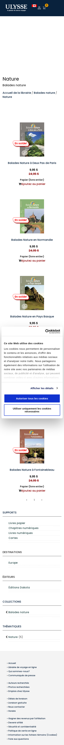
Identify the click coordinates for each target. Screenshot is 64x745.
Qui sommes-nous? (19, 671)
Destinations (12, 552)
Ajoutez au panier (33, 184)
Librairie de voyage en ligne (22, 667)
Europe (13, 563)
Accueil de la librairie (17, 93)
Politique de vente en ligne (22, 730)
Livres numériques (21, 533)
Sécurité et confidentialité (22, 726)
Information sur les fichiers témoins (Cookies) (32, 734)
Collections (12, 602)
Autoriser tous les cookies (32, 398)
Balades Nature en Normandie (32, 240)
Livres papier (17, 523)
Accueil (12, 663)
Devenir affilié (15, 722)
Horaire (12, 710)
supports (10, 512)
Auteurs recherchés (18, 682)
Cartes (13, 538)
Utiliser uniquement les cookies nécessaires (32, 410)
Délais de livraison (17, 698)
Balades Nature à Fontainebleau (32, 470)
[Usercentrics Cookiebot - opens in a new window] (45, 331)
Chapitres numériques (24, 528)
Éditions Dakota (19, 587)
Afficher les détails (41, 388)
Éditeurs (9, 577)
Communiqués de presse (21, 675)
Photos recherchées (19, 687)
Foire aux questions (18, 738)
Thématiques (12, 626)
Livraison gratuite (17, 702)
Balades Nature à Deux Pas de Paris (32, 163)
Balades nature (44, 93)
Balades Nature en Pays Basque (32, 316)
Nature (7, 97)
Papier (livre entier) (32, 180)
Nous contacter (16, 706)
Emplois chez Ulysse (19, 691)
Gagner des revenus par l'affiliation (26, 718)
